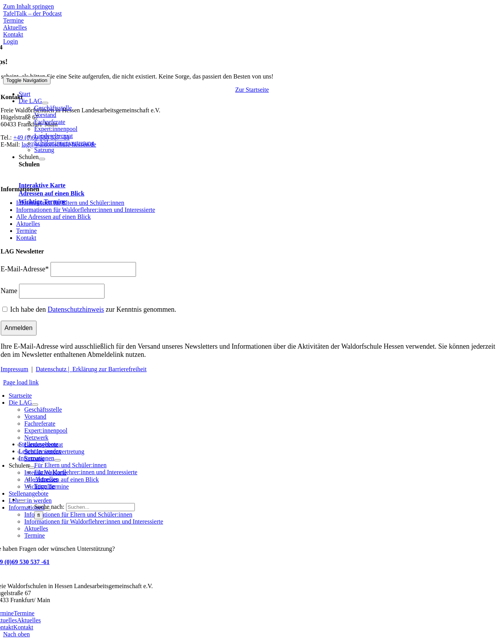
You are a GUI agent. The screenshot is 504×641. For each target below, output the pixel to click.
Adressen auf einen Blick (51, 193)
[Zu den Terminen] (13, 20)
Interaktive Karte (42, 185)
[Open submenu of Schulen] (42, 159)
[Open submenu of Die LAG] (45, 103)
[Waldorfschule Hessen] (70, 72)
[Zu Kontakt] (13, 34)
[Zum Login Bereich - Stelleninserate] (10, 41)
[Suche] (38, 515)
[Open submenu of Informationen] (57, 460)
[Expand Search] (22, 501)
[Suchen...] (100, 507)
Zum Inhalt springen (28, 6)
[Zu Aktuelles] (15, 27)
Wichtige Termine (42, 201)
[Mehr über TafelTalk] (32, 13)
